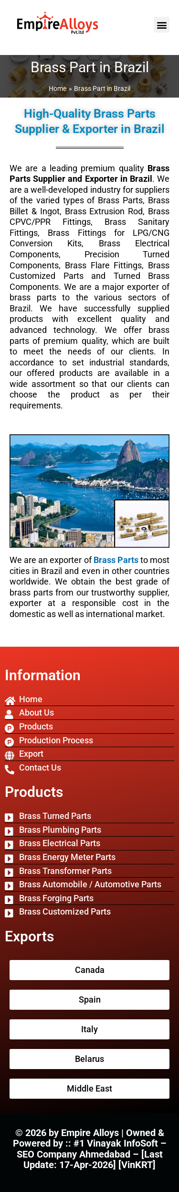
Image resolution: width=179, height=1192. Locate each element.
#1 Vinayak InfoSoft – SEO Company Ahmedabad (92, 1148)
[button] (161, 25)
